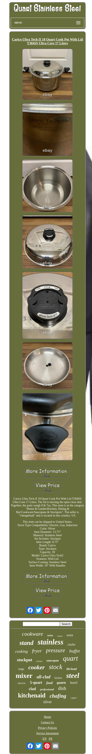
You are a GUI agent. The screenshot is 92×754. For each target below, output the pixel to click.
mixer (24, 675)
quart (70, 658)
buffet (74, 651)
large (21, 669)
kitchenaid (32, 695)
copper (74, 697)
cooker (36, 667)
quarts (61, 683)
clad (32, 689)
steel (72, 675)
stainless (50, 642)
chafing (58, 696)
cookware (32, 634)
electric (22, 683)
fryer (37, 651)
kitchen (58, 677)
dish (62, 688)
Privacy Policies (47, 727)
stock (55, 667)
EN (45, 738)
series (50, 635)
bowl (73, 683)
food (49, 683)
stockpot (24, 660)
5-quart (36, 682)
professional (47, 689)
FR (50, 738)
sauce (59, 636)
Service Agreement (47, 733)
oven (70, 635)
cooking (21, 651)
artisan (39, 661)
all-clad (43, 676)
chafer (71, 644)
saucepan (52, 660)
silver (47, 702)
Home (47, 716)
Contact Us (47, 722)
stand (27, 642)
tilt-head (71, 669)
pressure (55, 650)
